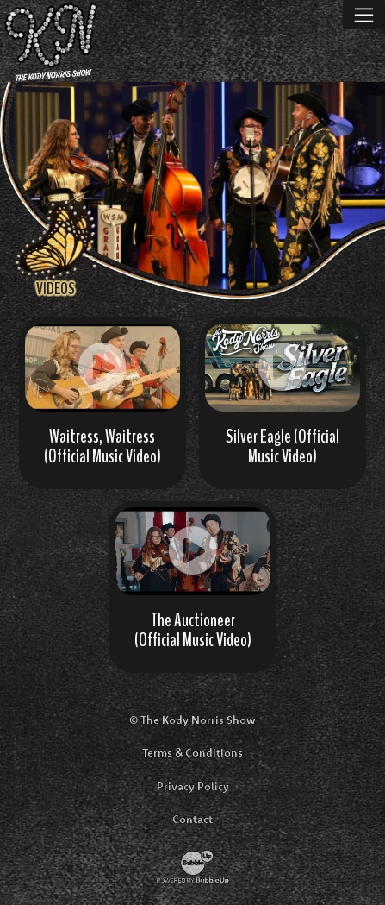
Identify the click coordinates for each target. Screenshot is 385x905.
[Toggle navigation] (364, 14)
